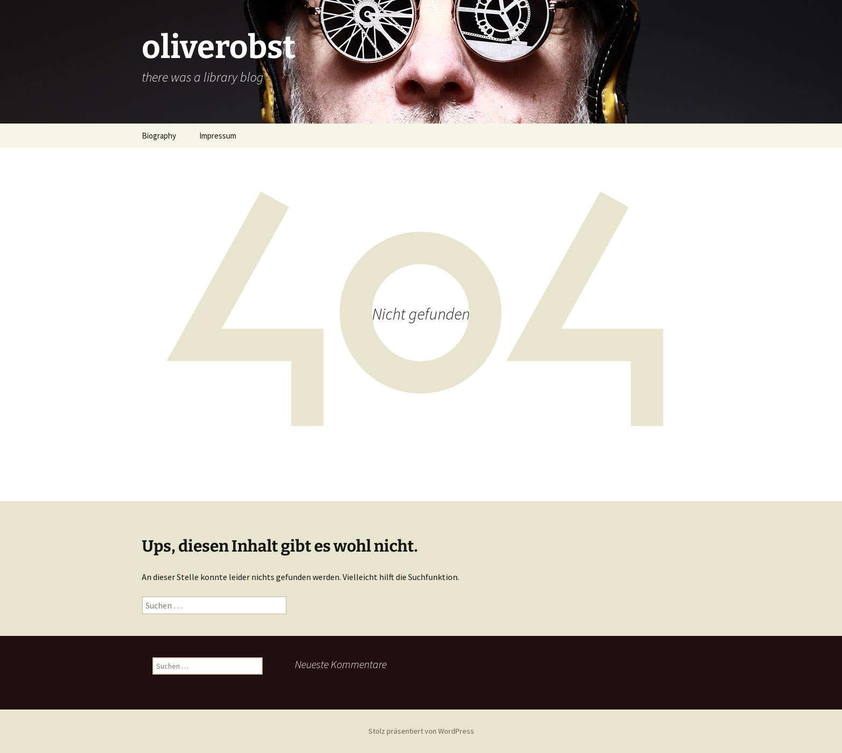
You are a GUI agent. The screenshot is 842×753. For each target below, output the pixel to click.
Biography (159, 136)
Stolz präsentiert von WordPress (421, 731)
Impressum (217, 136)
